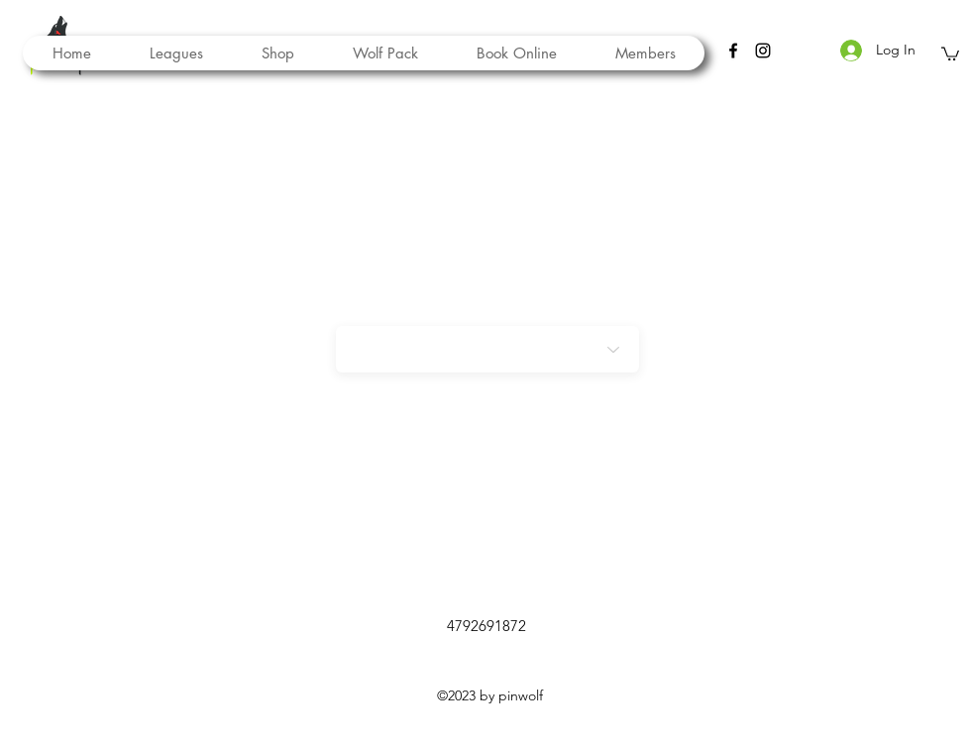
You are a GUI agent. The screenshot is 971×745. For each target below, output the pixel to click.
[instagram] (763, 50)
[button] (385, 53)
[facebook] (733, 50)
